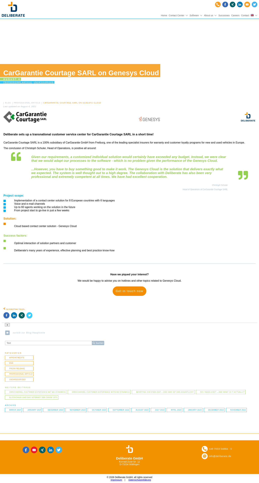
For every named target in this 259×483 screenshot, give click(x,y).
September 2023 (121, 410)
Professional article (17, 82)
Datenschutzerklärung (140, 480)
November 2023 (78, 410)
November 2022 (238, 410)
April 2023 (176, 410)
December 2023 (55, 410)
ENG (11, 363)
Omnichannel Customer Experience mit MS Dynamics (37, 392)
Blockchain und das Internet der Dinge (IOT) (33, 397)
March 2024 (15, 410)
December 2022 (216, 410)
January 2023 (195, 410)
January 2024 (34, 410)
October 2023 (99, 410)
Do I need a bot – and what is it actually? (222, 392)
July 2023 (160, 410)
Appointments (16, 358)
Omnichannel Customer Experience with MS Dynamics (101, 392)
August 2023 (142, 410)
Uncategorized (44, 82)
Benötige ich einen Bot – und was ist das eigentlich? (165, 392)
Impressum (116, 480)
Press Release (17, 368)
